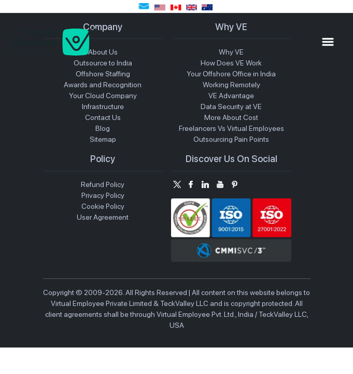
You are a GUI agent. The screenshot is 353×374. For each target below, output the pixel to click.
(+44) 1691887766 (191, 7)
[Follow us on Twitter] (176, 184)
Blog (102, 128)
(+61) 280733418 (207, 7)
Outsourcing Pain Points (231, 139)
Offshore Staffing (103, 74)
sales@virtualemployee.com (143, 6)
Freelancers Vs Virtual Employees (231, 128)
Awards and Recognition (103, 85)
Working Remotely (231, 85)
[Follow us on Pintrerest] (234, 184)
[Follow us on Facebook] (191, 184)
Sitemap (103, 139)
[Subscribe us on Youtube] (220, 184)
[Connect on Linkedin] (205, 184)
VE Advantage (231, 95)
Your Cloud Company (103, 95)
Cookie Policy (102, 206)
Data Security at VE (231, 106)
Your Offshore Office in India (231, 74)
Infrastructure (103, 106)
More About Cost (231, 117)
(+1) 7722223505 (159, 7)
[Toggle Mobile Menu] (328, 42)
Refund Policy (102, 184)
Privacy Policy (102, 195)
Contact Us (103, 117)
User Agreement (103, 217)
